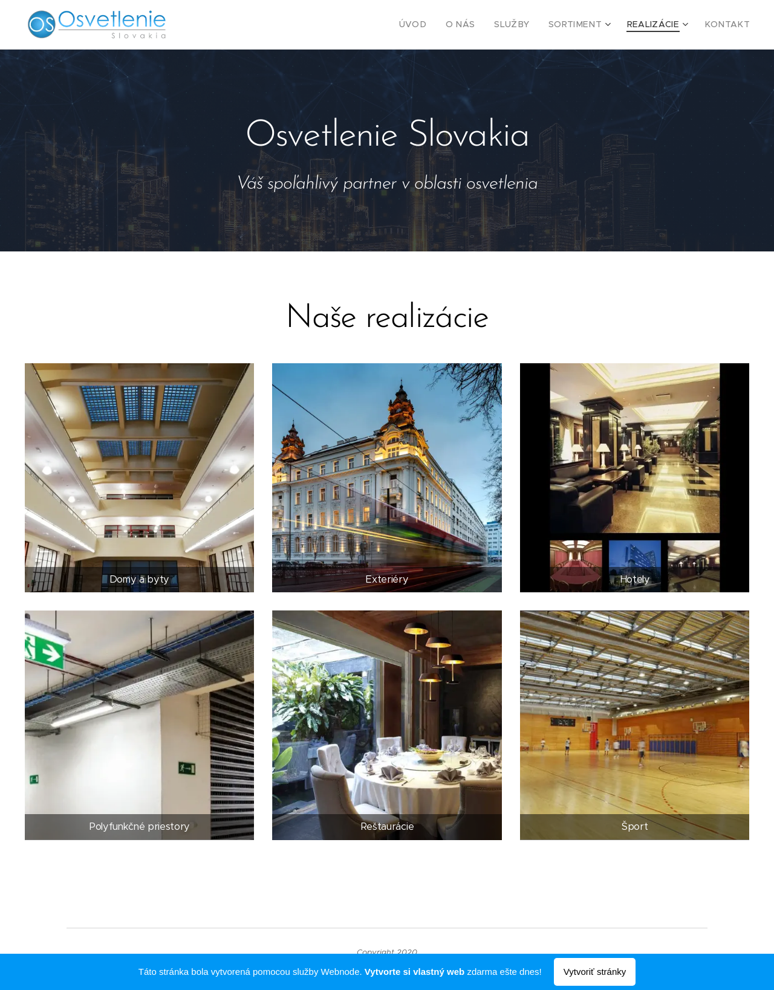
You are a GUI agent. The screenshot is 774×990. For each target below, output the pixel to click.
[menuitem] (438, 25)
